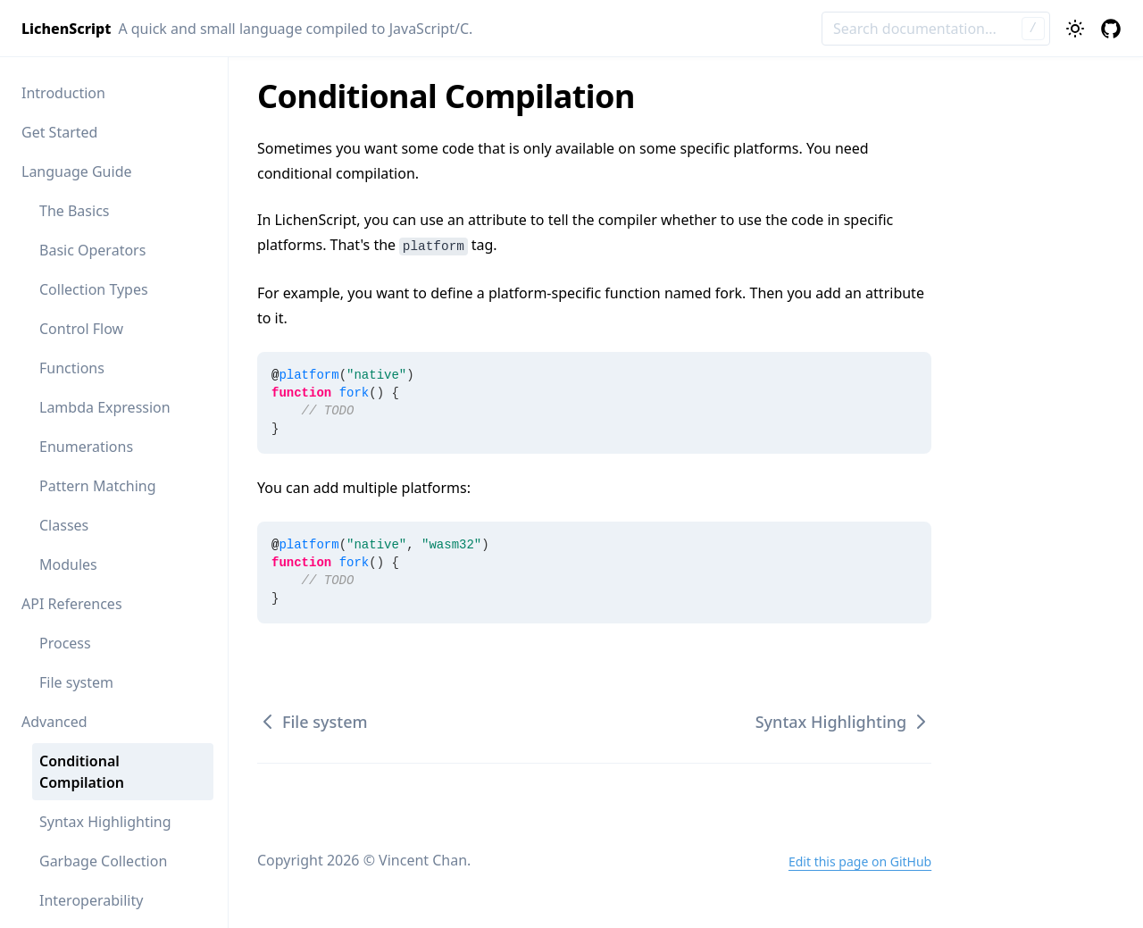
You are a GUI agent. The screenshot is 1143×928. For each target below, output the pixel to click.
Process (65, 643)
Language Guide (76, 171)
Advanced (54, 722)
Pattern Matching (97, 486)
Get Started (59, 132)
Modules (68, 564)
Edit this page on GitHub (859, 861)
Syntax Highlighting (105, 822)
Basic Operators (92, 250)
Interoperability (91, 900)
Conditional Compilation (81, 771)
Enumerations (86, 446)
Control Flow (81, 329)
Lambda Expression (105, 407)
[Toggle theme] (1075, 28)
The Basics (74, 211)
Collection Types (93, 289)
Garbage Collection (103, 861)
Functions (71, 368)
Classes (63, 525)
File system (76, 682)
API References (71, 604)
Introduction (63, 93)
